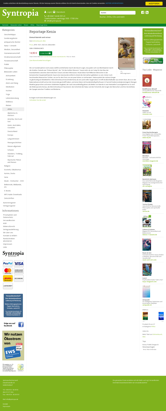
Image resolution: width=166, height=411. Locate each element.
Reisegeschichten (14, 142)
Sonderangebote (10, 38)
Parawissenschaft (11, 60)
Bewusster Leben (16, 25)
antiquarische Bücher (12, 42)
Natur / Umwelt (10, 45)
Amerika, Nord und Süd (15, 120)
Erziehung (10, 79)
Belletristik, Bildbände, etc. (13, 185)
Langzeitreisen (13, 139)
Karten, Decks (9, 173)
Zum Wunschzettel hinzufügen (40, 60)
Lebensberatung (12, 98)
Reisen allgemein (14, 146)
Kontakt (5, 404)
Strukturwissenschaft (12, 57)
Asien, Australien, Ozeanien (14, 126)
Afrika (32, 25)
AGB (5, 223)
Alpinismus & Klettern (12, 114)
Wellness (9, 101)
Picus (31, 45)
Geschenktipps (10, 34)
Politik (6, 64)
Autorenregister (9, 202)
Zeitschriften (9, 198)
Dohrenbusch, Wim (39, 41)
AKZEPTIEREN (154, 3)
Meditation (10, 87)
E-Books (7, 190)
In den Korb (46, 53)
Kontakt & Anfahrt (10, 235)
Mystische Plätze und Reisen (14, 161)
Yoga (8, 94)
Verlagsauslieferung (11, 229)
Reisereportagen (148, 347)
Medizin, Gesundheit (12, 49)
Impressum (7, 244)
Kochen (9, 90)
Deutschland (12, 131)
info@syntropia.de (54, 21)
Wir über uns (8, 232)
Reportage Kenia (42, 25)
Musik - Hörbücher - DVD (14, 181)
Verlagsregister (9, 206)
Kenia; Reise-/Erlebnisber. (150, 349)
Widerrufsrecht (9, 226)
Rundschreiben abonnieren (9, 239)
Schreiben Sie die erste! (37, 100)
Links (5, 247)
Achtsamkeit (10, 75)
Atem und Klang (12, 83)
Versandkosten (9, 220)
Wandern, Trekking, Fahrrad (15, 154)
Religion (7, 166)
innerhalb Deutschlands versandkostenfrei (54, 56)
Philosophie (8, 68)
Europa (10, 135)
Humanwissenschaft (12, 53)
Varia (6, 177)
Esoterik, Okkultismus (12, 169)
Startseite (5, 25)
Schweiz (11, 150)
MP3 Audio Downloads (13, 194)
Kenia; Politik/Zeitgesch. (150, 345)
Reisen (26, 25)
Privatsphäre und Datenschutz (10, 216)
